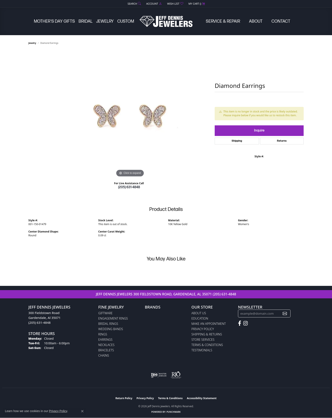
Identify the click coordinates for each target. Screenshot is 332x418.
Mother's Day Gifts (54, 21)
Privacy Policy (202, 329)
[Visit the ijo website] (159, 375)
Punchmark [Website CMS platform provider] (174, 411)
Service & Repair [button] (223, 21)
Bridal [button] (86, 21)
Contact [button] (280, 21)
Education (199, 318)
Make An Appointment (208, 324)
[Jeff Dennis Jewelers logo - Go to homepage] (166, 21)
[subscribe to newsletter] (284, 313)
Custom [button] (125, 21)
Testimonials (201, 350)
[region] (130, 114)
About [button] (256, 21)
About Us (198, 313)
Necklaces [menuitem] (106, 345)
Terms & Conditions (207, 345)
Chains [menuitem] (103, 355)
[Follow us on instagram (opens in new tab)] (245, 323)
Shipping (237, 141)
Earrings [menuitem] (105, 340)
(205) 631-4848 (129, 187)
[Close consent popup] (82, 411)
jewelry (32, 43)
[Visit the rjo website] (176, 375)
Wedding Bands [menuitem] (110, 329)
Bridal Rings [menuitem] (108, 324)
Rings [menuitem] (102, 334)
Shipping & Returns (206, 334)
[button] (134, 3)
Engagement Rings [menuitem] (113, 318)
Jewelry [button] (105, 21)
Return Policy (123, 398)
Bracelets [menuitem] (106, 350)
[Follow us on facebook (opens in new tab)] (239, 323)
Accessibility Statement (201, 398)
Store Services (202, 340)
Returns (282, 141)
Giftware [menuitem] (105, 313)
